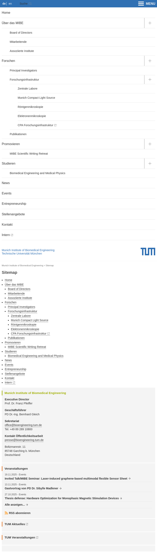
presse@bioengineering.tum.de (24, 440)
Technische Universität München (22, 253)
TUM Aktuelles (15, 524)
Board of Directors (21, 32)
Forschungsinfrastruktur (24, 79)
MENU (146, 4)
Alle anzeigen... (15, 504)
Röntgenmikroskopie (30, 106)
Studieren (9, 163)
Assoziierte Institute (22, 51)
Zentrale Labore (28, 88)
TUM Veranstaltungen (20, 537)
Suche (24, 3)
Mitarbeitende (18, 41)
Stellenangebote (13, 214)
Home (6, 12)
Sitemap (50, 265)
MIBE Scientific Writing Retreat (29, 153)
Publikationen (18, 134)
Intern (6, 235)
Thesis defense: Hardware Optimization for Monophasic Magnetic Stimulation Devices (62, 498)
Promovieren (11, 144)
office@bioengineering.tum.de (23, 425)
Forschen (8, 60)
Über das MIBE (12, 23)
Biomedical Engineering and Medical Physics (37, 173)
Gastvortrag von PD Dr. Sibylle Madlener (31, 488)
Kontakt (7, 224)
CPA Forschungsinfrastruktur (35, 125)
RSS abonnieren (20, 513)
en (10, 3)
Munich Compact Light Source (36, 97)
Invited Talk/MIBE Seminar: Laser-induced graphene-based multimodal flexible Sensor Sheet (66, 478)
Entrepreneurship (14, 203)
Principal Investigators (23, 70)
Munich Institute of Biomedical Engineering (28, 250)
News (6, 183)
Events (7, 193)
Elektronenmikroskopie (32, 116)
